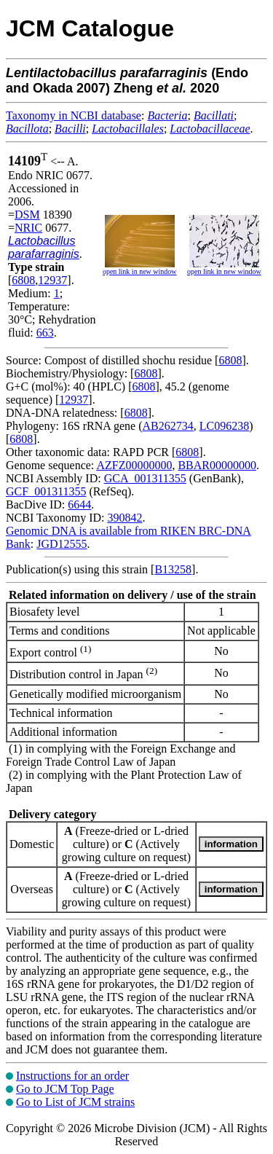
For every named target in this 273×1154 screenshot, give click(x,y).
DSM (27, 214)
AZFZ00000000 (134, 465)
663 (45, 332)
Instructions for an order (72, 1075)
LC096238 (224, 426)
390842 (124, 517)
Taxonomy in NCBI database (73, 115)
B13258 (172, 569)
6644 (79, 504)
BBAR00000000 (217, 465)
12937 (52, 280)
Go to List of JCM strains (75, 1102)
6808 (23, 280)
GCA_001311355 (145, 478)
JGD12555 (61, 544)
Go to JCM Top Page (65, 1089)
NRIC (28, 227)
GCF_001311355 (46, 491)
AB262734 (168, 426)
